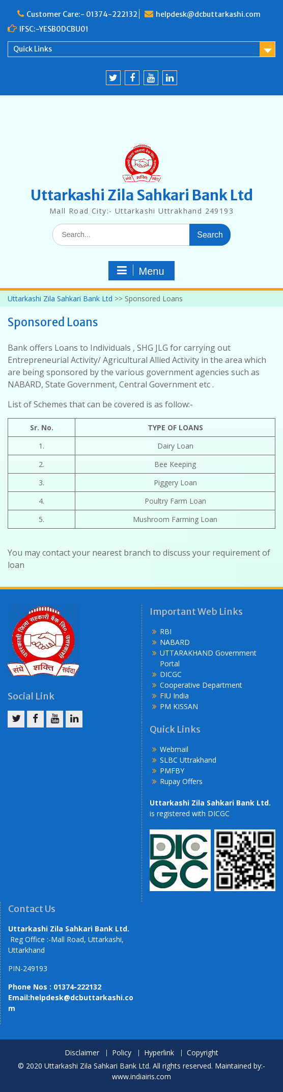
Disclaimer (82, 1053)
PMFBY (172, 770)
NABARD (175, 642)
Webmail (174, 749)
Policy (121, 1053)
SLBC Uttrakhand (188, 760)
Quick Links (32, 49)
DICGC (171, 674)
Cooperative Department (201, 685)
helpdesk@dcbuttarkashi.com (208, 14)
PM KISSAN (179, 706)
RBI (166, 631)
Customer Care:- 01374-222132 (81, 14)
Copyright (202, 1053)
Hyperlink (159, 1053)
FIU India (174, 695)
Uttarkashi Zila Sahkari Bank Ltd (142, 195)
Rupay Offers (181, 781)
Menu (140, 271)
